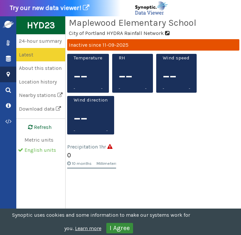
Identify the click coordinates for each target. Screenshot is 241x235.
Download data (40, 109)
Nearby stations (41, 95)
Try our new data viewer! (89, 8)
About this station (40, 68)
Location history (38, 82)
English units (40, 150)
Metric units (38, 140)
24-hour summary (40, 41)
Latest (26, 55)
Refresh (36, 127)
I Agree (120, 228)
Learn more (88, 228)
